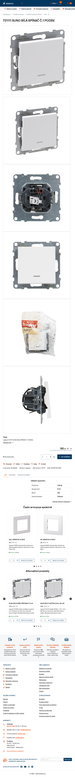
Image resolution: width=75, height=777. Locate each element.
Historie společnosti (45, 710)
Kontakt (41, 674)
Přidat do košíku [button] (27, 560)
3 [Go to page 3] (38, 566)
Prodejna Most (43, 702)
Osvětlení (8, 684)
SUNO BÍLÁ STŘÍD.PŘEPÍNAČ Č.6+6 (21, 603)
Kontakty (42, 699)
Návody (5, 699)
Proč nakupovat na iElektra (47, 705)
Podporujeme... (44, 713)
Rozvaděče (8, 678)
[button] (54, 3)
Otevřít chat (21, 733)
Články (41, 691)
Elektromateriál (10, 671)
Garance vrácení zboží (46, 677)
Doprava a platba (44, 671)
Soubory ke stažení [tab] (24, 475)
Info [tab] (5, 475)
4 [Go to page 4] (40, 566)
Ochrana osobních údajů (47, 716)
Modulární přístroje (11, 681)
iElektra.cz (8, 14)
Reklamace (42, 680)
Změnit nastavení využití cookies (13, 713)
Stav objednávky (44, 688)
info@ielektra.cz (25, 729)
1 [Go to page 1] (34, 566)
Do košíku (64, 457)
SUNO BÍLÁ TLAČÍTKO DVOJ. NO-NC (52, 603)
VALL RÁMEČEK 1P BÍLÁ (17, 539)
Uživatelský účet (44, 685)
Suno (45, 14)
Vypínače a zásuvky (18, 14)
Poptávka (6, 710)
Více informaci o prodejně (15, 751)
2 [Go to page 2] (36, 566)
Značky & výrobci (8, 707)
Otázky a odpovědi (9, 705)
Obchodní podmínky (45, 682)
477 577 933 (11, 726)
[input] (13, 560)
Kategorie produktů (45, 668)
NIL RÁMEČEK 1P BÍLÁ (47, 539)
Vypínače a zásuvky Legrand (34, 14)
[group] (22, 537)
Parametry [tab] (12, 475)
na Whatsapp (19, 737)
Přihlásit (67, 759)
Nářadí (7, 687)
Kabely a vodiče (10, 668)
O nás (41, 707)
